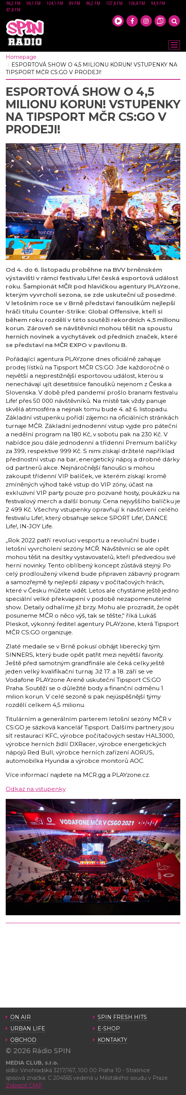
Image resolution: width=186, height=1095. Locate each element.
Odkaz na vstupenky (36, 788)
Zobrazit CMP (24, 1085)
